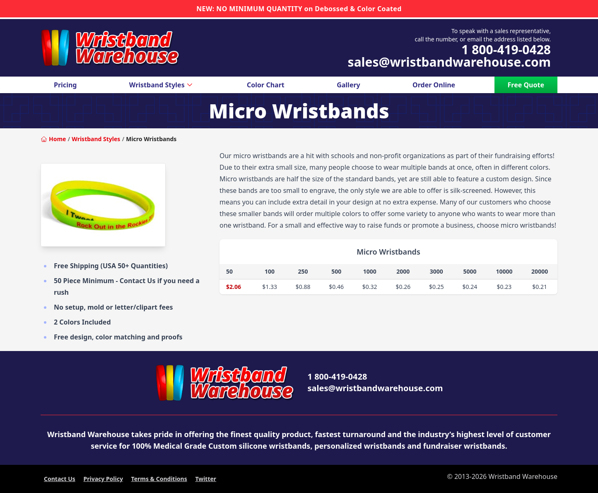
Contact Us (59, 479)
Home (53, 139)
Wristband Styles (162, 85)
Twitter (205, 479)
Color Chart (266, 84)
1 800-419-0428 (506, 49)
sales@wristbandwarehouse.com (449, 62)
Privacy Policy (103, 479)
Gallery (348, 84)
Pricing (65, 84)
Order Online (433, 84)
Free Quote (526, 84)
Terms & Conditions (159, 479)
